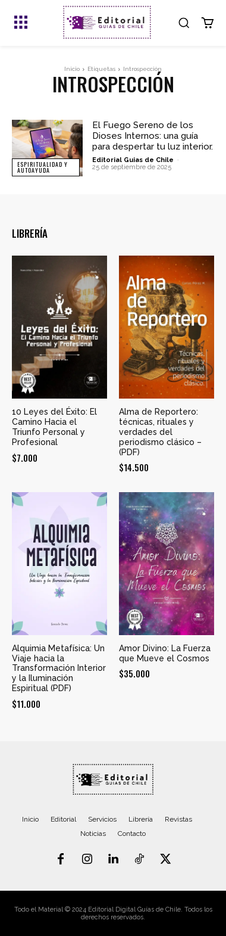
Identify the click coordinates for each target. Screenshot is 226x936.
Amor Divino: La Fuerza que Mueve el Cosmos (165, 653)
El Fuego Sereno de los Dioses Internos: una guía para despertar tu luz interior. (152, 136)
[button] (184, 22)
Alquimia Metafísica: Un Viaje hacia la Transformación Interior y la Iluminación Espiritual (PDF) (59, 668)
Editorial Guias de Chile (133, 160)
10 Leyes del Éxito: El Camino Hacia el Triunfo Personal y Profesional (54, 426)
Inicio (72, 69)
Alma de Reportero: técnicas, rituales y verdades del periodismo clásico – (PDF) (160, 431)
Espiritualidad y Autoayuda (42, 167)
